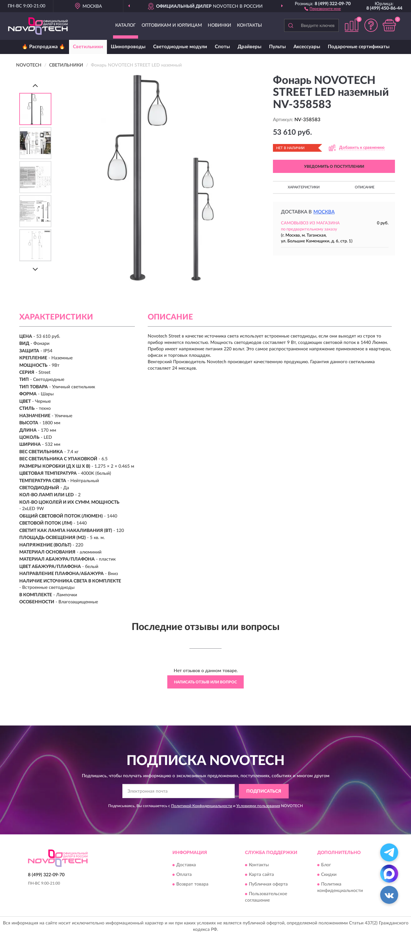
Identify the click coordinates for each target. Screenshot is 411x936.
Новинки (219, 25)
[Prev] (35, 85)
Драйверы (249, 46)
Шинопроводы (128, 46)
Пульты (277, 46)
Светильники (88, 46)
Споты (222, 46)
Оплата (184, 875)
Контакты (249, 25)
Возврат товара (192, 884)
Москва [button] (324, 212)
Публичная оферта (268, 884)
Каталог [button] (125, 25)
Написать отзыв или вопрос (205, 682)
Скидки (329, 875)
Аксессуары (306, 46)
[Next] (35, 269)
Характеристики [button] (303, 187)
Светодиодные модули (180, 46)
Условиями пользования (258, 806)
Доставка (186, 865)
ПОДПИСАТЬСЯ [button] (263, 791)
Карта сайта (261, 875)
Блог (326, 865)
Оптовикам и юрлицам (172, 25)
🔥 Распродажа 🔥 (43, 46)
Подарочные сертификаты (358, 46)
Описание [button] (364, 187)
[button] (322, 8)
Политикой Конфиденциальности (201, 806)
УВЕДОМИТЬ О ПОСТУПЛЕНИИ (334, 166)
